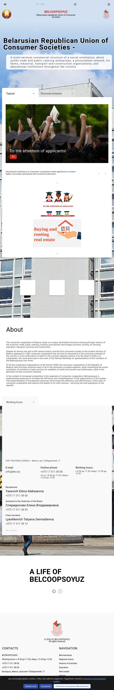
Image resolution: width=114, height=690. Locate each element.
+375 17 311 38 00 (17, 495)
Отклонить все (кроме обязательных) (72, 686)
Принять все (30, 686)
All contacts (11, 530)
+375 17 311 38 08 (52, 471)
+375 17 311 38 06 (10, 667)
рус (38, 4)
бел (43, 4)
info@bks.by (13, 471)
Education (63, 667)
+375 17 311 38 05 (17, 509)
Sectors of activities (68, 663)
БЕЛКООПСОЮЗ (9, 655)
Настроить (46, 686)
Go (99, 156)
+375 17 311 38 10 (17, 523)
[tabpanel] (57, 53)
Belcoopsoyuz (65, 655)
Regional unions (66, 659)
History (62, 675)
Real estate (64, 671)
